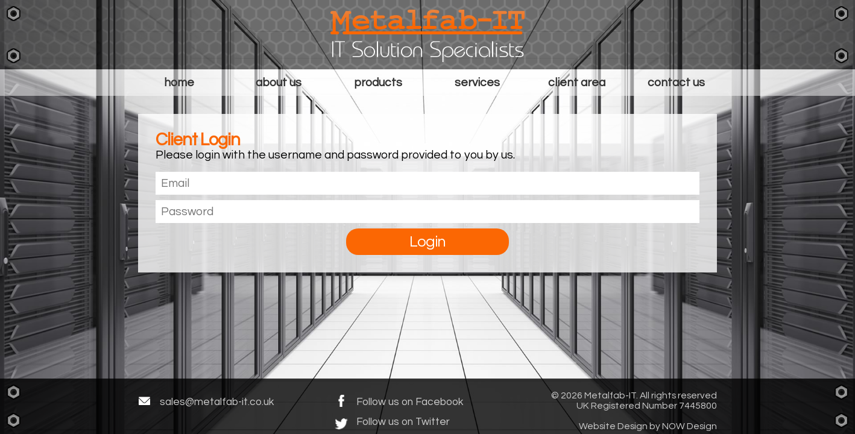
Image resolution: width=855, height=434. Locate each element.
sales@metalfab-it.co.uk (217, 402)
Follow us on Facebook (409, 402)
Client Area (576, 83)
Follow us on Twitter (403, 422)
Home (179, 83)
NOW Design (689, 426)
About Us (278, 83)
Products (378, 83)
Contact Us (676, 83)
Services (477, 83)
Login (427, 242)
